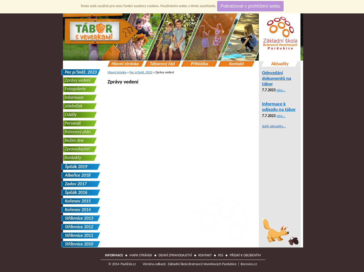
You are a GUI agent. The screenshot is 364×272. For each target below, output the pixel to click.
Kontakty (73, 157)
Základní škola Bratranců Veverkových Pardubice (202, 264)
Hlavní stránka (125, 63)
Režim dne (74, 140)
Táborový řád (162, 63)
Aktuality (279, 63)
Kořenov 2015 (78, 201)
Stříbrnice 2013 (79, 218)
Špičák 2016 (76, 192)
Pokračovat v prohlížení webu (250, 6)
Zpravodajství (77, 149)
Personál (73, 123)
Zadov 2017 (76, 184)
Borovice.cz (249, 264)
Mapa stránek (140, 255)
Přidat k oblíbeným (245, 255)
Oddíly (71, 114)
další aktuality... (274, 126)
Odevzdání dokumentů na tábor (276, 78)
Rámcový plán (78, 131)
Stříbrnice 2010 (79, 244)
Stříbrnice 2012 (79, 227)
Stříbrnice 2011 (79, 235)
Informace (74, 97)
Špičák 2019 (76, 166)
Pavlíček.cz (128, 264)
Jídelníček (73, 106)
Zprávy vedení (123, 81)
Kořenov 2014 (78, 209)
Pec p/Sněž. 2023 (140, 72)
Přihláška (199, 63)
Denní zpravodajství (175, 255)
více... (281, 90)
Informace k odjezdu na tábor (279, 106)
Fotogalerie (75, 89)
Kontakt (236, 63)
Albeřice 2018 (77, 175)
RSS (220, 255)
